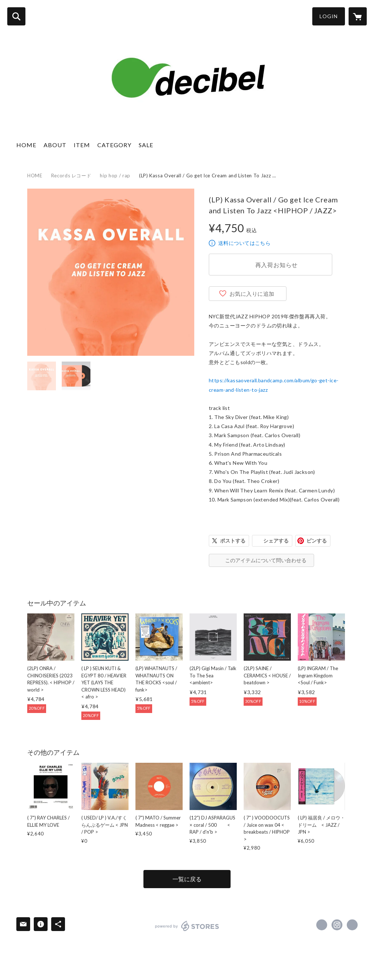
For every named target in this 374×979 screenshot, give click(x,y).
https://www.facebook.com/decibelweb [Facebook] (321, 924)
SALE (146, 144)
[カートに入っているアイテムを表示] (358, 16)
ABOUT (55, 144)
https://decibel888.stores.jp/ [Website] (352, 924)
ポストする (232, 540)
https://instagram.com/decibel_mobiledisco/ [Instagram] (337, 924)
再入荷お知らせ (276, 264)
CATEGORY (114, 144)
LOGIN (329, 16)
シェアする (276, 540)
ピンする (316, 540)
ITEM (82, 144)
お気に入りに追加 (252, 293)
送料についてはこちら (244, 243)
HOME (26, 144)
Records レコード (71, 175)
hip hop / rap (115, 175)
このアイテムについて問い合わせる (265, 560)
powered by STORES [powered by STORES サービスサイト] (187, 926)
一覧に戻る (187, 878)
